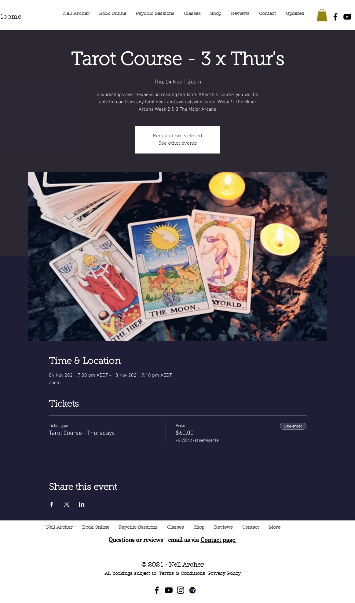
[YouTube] (347, 17)
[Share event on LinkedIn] (82, 504)
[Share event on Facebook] (52, 504)
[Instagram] (180, 590)
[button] (322, 15)
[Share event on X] (67, 504)
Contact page (218, 540)
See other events (178, 143)
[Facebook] (335, 17)
